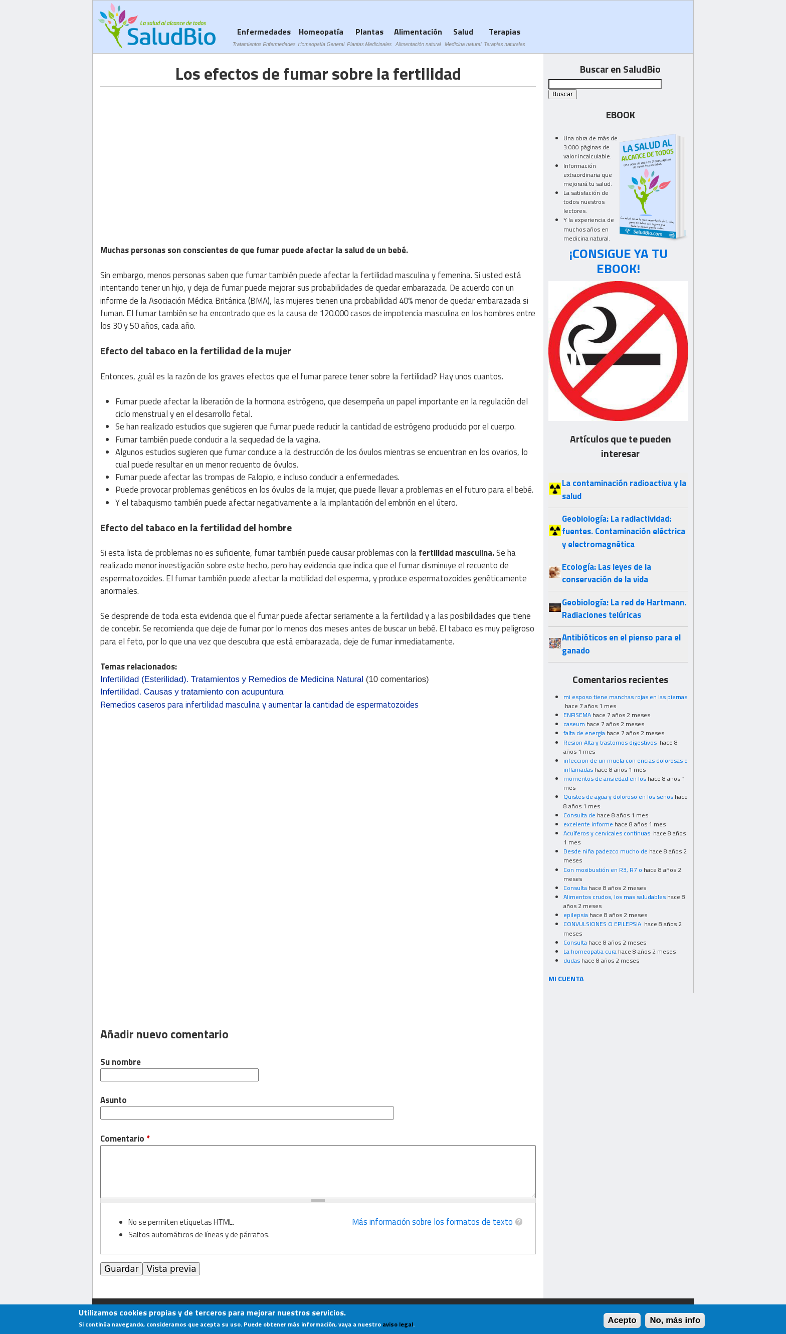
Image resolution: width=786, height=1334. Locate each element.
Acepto (622, 1320)
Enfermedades (264, 37)
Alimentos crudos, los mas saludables (614, 897)
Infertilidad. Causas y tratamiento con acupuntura (192, 692)
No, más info (675, 1320)
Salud (463, 37)
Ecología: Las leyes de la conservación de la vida (606, 573)
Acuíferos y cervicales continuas (607, 833)
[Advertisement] (184, 157)
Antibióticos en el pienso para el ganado (621, 643)
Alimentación (418, 37)
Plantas (369, 37)
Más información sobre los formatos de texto (432, 1221)
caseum (574, 724)
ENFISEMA (577, 715)
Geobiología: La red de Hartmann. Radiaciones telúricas (624, 608)
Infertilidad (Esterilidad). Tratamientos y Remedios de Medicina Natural (231, 679)
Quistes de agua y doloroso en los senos (618, 796)
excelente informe (588, 824)
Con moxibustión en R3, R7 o (602, 869)
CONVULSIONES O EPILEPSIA (603, 924)
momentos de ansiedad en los (604, 778)
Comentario (125, 1139)
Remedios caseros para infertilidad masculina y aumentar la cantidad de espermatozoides (259, 704)
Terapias (504, 37)
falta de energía (584, 733)
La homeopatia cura (590, 951)
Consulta (575, 888)
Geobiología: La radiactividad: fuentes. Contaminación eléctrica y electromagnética (623, 531)
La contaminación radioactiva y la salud (624, 489)
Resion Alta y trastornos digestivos (610, 742)
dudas (571, 960)
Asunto (113, 1100)
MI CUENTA (566, 978)
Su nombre (120, 1062)
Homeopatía (321, 37)
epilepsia (575, 915)
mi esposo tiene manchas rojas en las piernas (625, 697)
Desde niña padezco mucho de (605, 851)
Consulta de (579, 815)
